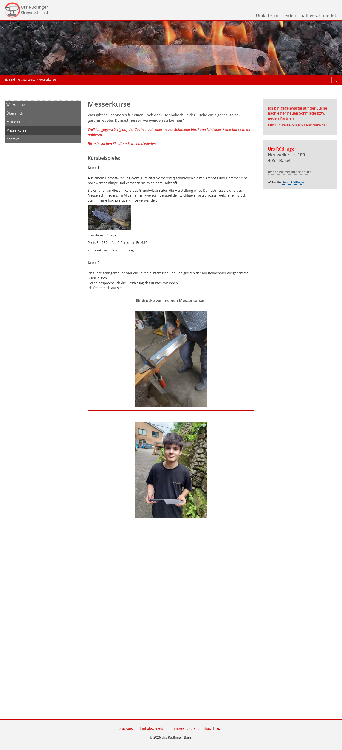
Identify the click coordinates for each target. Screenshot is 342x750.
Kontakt (12, 139)
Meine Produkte (18, 121)
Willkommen (16, 104)
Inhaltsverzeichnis (156, 729)
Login (219, 729)
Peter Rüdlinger (293, 182)
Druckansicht (128, 729)
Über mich (14, 113)
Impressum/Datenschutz (289, 171)
